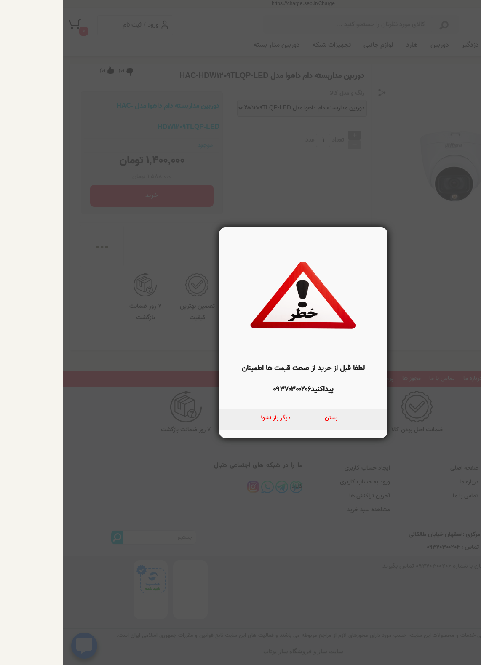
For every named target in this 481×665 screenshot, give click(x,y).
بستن (268, 418)
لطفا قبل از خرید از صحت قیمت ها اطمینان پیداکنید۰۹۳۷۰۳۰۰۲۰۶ (240, 379)
